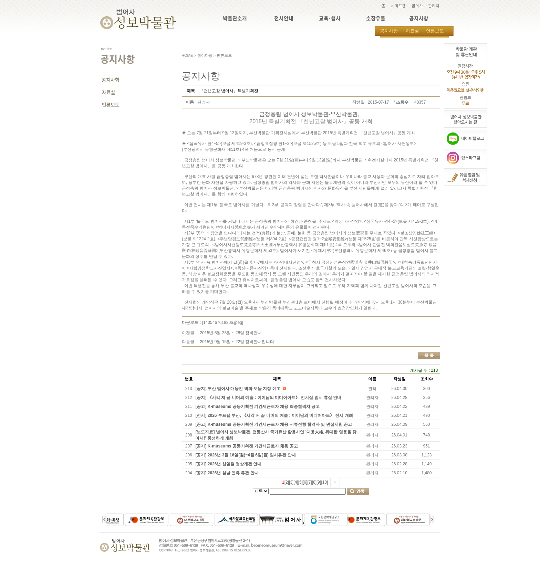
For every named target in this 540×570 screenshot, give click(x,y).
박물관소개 (235, 18)
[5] (300, 482)
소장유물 (375, 18)
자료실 (412, 30)
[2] (286, 482)
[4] (295, 482)
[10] (324, 482)
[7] (309, 482)
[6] (305, 482)
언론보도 (435, 30)
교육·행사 (330, 18)
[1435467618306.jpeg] (222, 322)
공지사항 (418, 18)
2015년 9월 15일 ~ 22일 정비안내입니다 (237, 341)
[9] (318, 482)
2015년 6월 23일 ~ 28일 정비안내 (231, 332)
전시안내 (283, 18)
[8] (314, 482)
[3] (291, 482)
